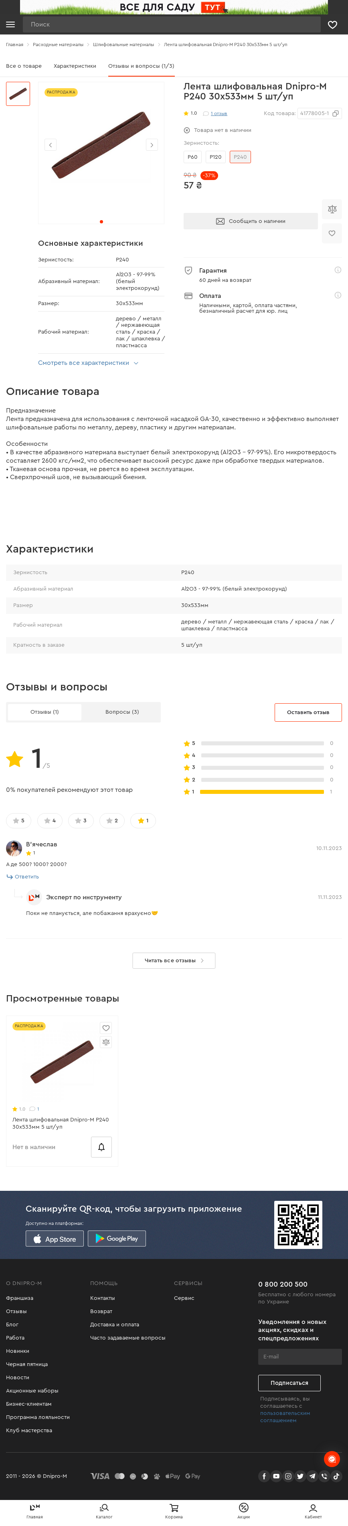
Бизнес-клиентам (29, 1404)
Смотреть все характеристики (89, 363)
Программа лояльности (38, 1417)
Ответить (23, 877)
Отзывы (16, 1311)
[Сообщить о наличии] (101, 1147)
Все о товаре (24, 66)
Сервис (184, 1298)
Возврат (101, 1311)
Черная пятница (27, 1364)
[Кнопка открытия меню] (10, 24)
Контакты (102, 1298)
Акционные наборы (32, 1391)
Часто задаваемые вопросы (128, 1338)
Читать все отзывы (176, 960)
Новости (17, 1377)
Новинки (17, 1351)
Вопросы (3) (122, 712)
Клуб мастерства (29, 1430)
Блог (12, 1325)
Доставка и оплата (114, 1325)
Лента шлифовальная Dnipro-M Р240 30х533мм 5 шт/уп (60, 1123)
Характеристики (75, 66)
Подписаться (289, 1383)
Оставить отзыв (308, 712)
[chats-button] (332, 1459)
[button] (152, 145)
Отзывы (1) (44, 712)
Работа (15, 1338)
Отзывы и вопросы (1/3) (141, 66)
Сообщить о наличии (250, 221)
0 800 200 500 (283, 1284)
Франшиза (19, 1298)
